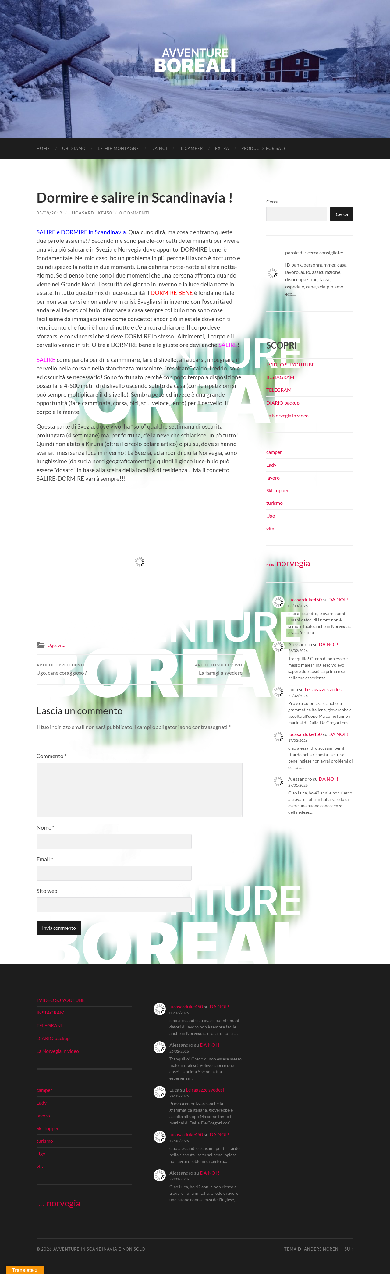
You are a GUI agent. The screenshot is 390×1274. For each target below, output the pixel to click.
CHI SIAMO (74, 148)
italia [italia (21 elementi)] (270, 565)
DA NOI (159, 148)
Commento (51, 755)
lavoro (273, 477)
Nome (45, 827)
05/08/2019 (49, 212)
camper (274, 452)
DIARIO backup (283, 402)
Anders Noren (321, 1249)
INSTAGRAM (280, 377)
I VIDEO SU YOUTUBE (290, 364)
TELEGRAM (279, 390)
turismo (274, 503)
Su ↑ (349, 1249)
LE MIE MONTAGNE (118, 148)
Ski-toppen (277, 490)
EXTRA (222, 148)
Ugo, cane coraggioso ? (62, 669)
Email (45, 859)
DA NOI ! (338, 599)
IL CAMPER (191, 148)
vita (62, 645)
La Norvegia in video (287, 415)
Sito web (47, 890)
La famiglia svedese (219, 669)
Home (43, 148)
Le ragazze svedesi (324, 689)
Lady (271, 465)
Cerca (272, 201)
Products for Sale (263, 148)
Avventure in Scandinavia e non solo (99, 1249)
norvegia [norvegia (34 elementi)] (293, 563)
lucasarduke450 (90, 212)
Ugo (52, 645)
